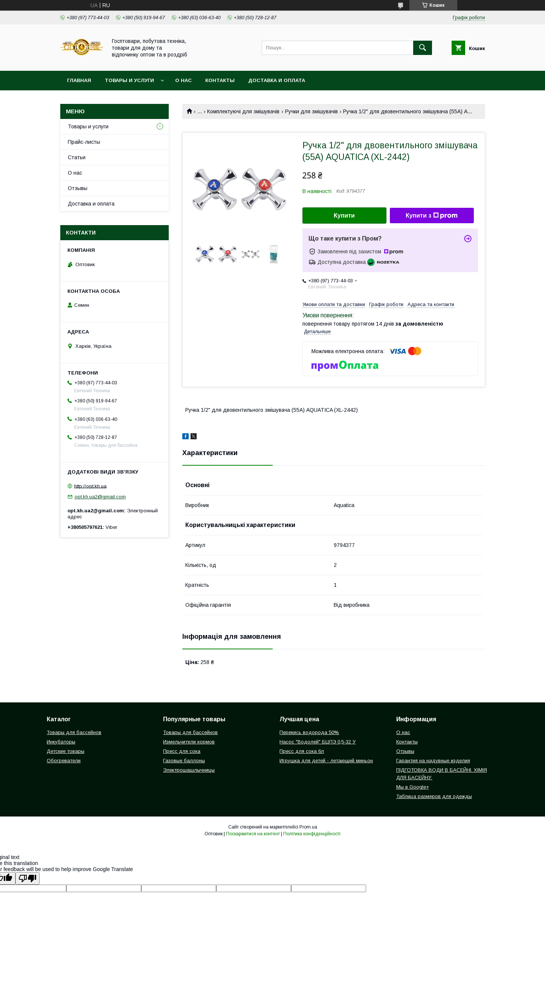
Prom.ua (308, 827)
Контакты (220, 80)
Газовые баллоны (184, 760)
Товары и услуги (129, 80)
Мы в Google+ (412, 787)
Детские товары (65, 751)
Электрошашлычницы (189, 770)
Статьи (76, 157)
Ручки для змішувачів (311, 111)
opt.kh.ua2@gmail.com (100, 497)
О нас (183, 80)
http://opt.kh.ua (90, 486)
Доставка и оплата (276, 80)
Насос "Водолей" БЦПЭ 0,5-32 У (317, 742)
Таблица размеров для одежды (434, 796)
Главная (79, 80)
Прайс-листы (84, 142)
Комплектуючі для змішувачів (243, 111)
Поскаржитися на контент (253, 833)
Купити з (432, 215)
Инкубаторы (61, 742)
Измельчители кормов (189, 742)
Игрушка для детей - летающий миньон (326, 760)
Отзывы (77, 188)
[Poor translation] (27, 878)
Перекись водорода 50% (309, 732)
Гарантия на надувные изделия (433, 760)
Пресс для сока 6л (301, 751)
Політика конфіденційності (311, 833)
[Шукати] (422, 48)
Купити (344, 215)
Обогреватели (64, 760)
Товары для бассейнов (74, 732)
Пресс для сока (181, 751)
